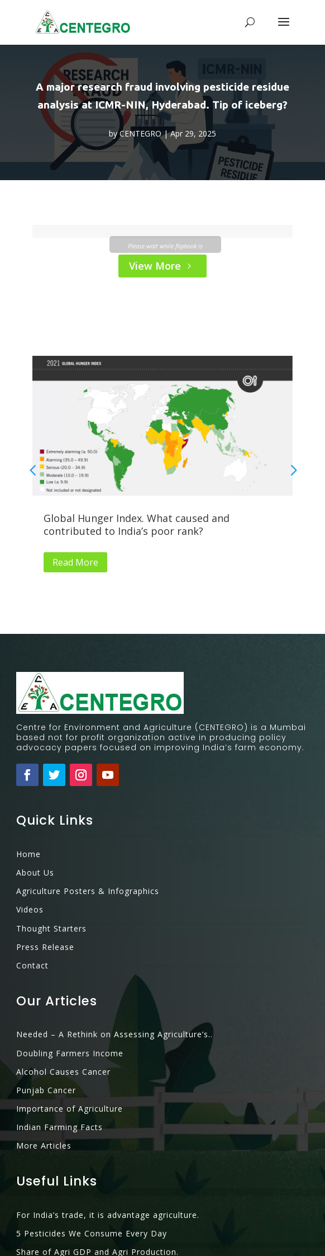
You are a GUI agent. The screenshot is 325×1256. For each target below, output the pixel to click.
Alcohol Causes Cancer (63, 1032)
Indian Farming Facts (59, 1088)
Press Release (45, 907)
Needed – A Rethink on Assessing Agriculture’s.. (114, 995)
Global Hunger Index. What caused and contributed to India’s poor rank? (137, 524)
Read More (75, 562)
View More (155, 265)
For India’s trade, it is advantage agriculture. (107, 1175)
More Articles (43, 1106)
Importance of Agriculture (69, 1069)
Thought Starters (51, 889)
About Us (35, 833)
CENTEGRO (140, 133)
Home (28, 815)
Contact (32, 926)
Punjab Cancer (46, 1051)
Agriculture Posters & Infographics (87, 851)
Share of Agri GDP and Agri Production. (97, 1212)
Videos (30, 870)
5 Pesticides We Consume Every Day (91, 1194)
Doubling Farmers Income (69, 1014)
